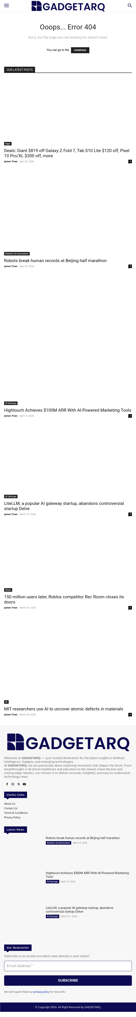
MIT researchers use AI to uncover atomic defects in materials (63, 708)
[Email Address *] (68, 966)
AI (6, 701)
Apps (7, 143)
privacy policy (41, 991)
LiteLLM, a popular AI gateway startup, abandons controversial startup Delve (79, 909)
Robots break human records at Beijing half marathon (55, 260)
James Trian (11, 161)
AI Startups (10, 403)
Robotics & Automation (16, 253)
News (8, 589)
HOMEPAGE (80, 50)
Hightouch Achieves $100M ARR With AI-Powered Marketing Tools (67, 410)
